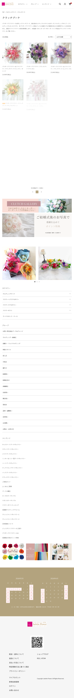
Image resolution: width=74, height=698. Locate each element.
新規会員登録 (14, 682)
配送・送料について (16, 654)
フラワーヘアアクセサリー (11, 299)
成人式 (5, 356)
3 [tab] (39, 281)
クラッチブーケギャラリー (10, 477)
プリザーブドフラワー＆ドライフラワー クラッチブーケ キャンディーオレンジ (12, 69)
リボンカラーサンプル (9, 500)
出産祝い (5, 392)
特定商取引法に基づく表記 (19, 667)
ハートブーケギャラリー (9, 463)
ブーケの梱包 (6, 491)
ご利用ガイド (6, 482)
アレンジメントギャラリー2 (10, 519)
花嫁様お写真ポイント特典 (10, 538)
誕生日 (5, 368)
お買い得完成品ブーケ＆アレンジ (13, 331)
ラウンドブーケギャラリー (10, 449)
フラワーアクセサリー (9, 305)
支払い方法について (16, 662)
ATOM (43, 658)
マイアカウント (15, 677)
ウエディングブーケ (11, 12)
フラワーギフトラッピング (10, 505)
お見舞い (5, 423)
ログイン (12, 686)
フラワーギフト (7, 310)
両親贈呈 (5, 386)
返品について (14, 658)
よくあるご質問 (7, 486)
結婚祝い (5, 374)
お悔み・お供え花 (8, 429)
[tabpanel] (19, 263)
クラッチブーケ (21, 12)
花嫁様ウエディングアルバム (11, 510)
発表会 (5, 405)
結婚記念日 (6, 380)
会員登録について (7, 524)
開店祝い (5, 398)
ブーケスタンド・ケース (10, 316)
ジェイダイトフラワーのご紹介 (11, 528)
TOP (3, 12)
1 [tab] (34, 281)
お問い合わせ (14, 690)
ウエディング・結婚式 (9, 337)
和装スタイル (7, 350)
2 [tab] (37, 281)
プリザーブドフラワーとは (10, 533)
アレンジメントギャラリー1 (10, 514)
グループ (33, 4)
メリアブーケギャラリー (9, 454)
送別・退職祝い (7, 411)
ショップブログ (43, 654)
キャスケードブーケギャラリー (11, 444)
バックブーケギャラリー (9, 472)
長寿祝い (5, 417)
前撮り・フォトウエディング (11, 343)
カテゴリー (21, 4)
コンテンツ (45, 4)
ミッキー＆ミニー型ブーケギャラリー (13, 458)
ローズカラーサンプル (9, 496)
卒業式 (5, 362)
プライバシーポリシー (17, 671)
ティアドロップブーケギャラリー (12, 468)
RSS (38, 658)
